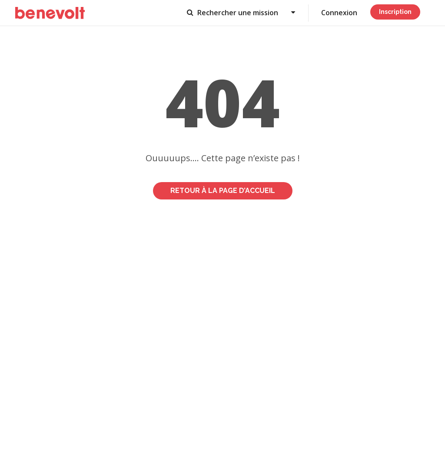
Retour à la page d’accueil (222, 190)
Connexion (339, 12)
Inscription (395, 11)
